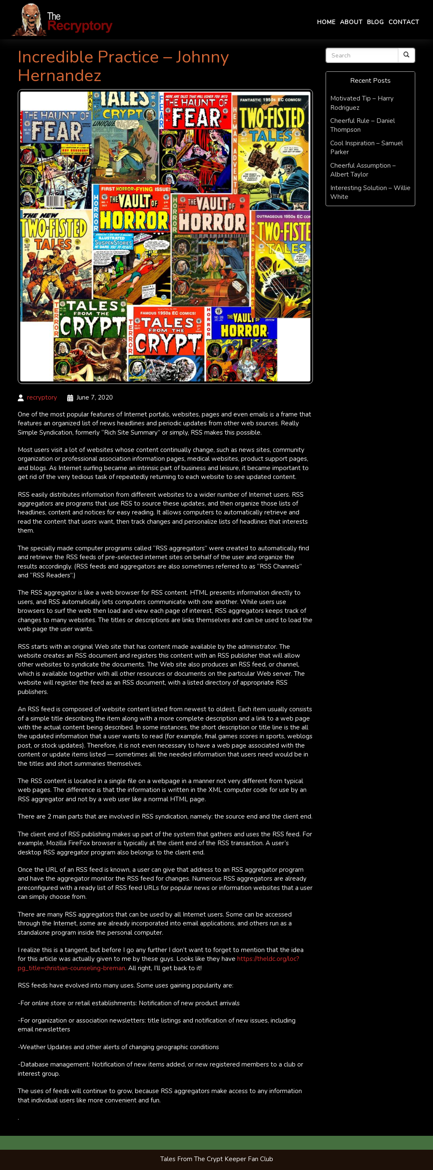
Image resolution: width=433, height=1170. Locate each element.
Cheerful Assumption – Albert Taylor (363, 170)
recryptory (42, 397)
